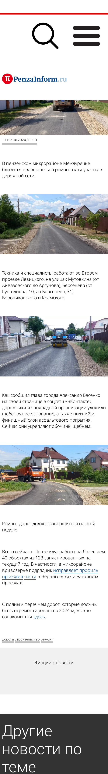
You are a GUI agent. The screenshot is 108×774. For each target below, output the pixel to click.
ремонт (47, 639)
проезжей (12, 576)
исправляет (65, 570)
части (30, 576)
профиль (88, 570)
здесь (39, 616)
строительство (27, 639)
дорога (8, 639)
